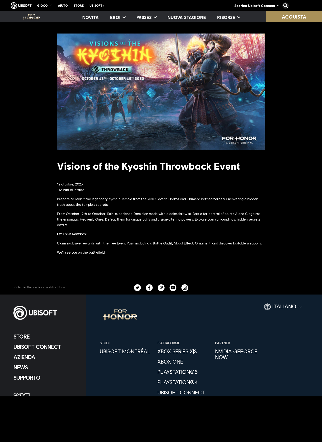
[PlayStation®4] (184, 382)
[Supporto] (45, 378)
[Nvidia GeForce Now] (241, 354)
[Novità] (90, 17)
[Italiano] (283, 308)
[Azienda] (45, 357)
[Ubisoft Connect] (45, 347)
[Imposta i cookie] (28, 424)
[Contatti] (45, 394)
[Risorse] (228, 17)
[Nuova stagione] (186, 17)
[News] (45, 367)
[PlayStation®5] (184, 372)
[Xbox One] (184, 361)
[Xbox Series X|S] (184, 351)
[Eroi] (117, 17)
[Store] (45, 336)
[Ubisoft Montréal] (126, 351)
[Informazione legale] (45, 416)
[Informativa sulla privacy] (45, 402)
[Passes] (146, 17)
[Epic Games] (184, 403)
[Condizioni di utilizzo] (45, 409)
